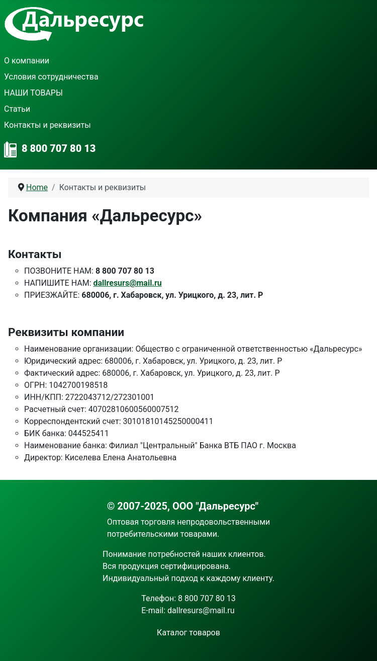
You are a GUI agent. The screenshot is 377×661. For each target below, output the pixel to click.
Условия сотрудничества (51, 76)
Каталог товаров (188, 632)
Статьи (17, 109)
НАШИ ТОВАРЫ (33, 93)
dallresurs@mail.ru (127, 283)
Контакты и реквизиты (47, 125)
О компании (26, 60)
